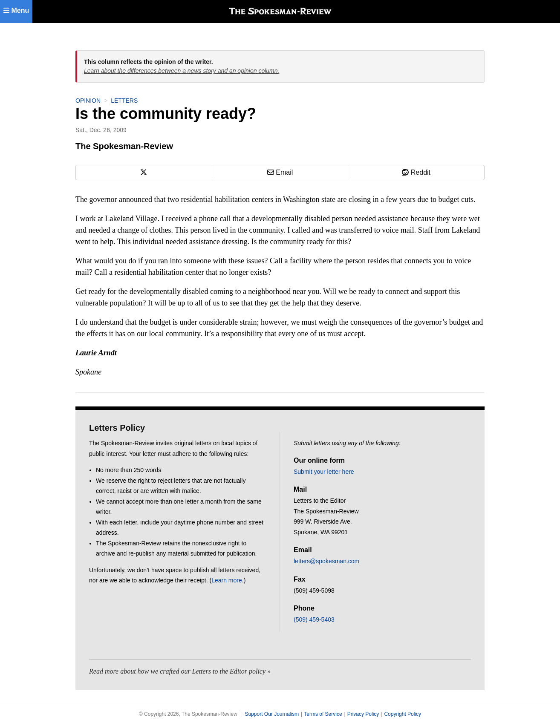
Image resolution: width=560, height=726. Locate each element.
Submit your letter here (324, 471)
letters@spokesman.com (326, 561)
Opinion (88, 100)
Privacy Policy (363, 714)
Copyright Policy (402, 714)
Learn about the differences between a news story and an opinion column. (181, 70)
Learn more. (227, 580)
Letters (124, 100)
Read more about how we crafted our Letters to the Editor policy (177, 671)
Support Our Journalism (272, 714)
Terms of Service (323, 714)
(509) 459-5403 (314, 619)
